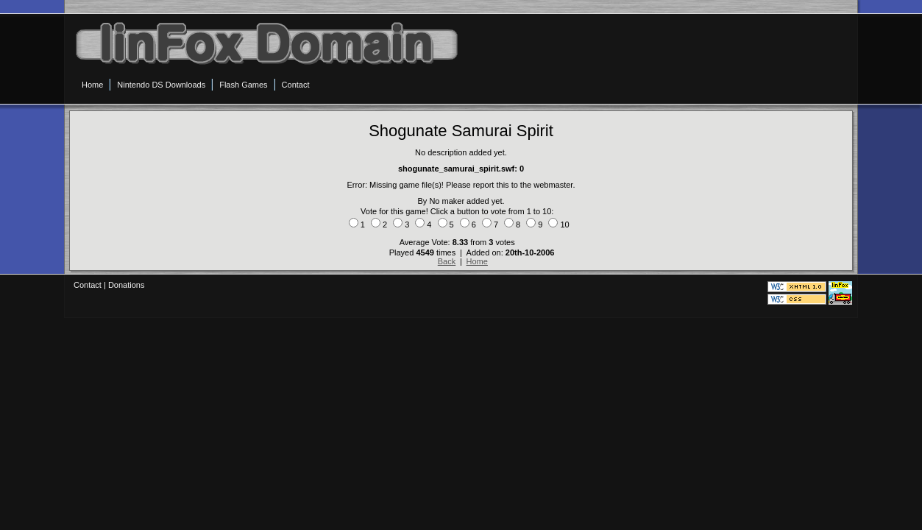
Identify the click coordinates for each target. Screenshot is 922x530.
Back (446, 261)
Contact (88, 284)
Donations (126, 284)
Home (477, 261)
